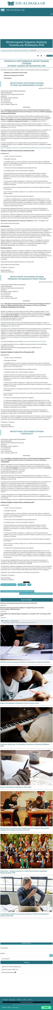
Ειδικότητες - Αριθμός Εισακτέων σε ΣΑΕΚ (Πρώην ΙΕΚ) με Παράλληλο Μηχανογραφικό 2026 (23, 872)
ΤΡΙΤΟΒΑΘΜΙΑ (22, 584)
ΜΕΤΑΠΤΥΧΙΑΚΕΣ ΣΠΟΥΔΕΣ (21, 50)
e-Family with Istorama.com (26, 1002)
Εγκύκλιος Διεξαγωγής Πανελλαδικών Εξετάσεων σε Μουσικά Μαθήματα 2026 (25, 745)
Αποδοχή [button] (46, 1007)
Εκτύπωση (49, 56)
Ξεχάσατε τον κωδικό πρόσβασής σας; (11, 966)
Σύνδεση (26, 962)
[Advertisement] (26, 26)
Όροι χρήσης (12, 999)
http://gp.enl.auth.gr (14, 326)
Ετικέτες (25, 999)
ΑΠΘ (29, 584)
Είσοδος (30, 999)
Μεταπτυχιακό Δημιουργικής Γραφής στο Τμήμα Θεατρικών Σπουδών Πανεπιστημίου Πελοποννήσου (22, 608)
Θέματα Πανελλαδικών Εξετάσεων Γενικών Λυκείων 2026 (19, 703)
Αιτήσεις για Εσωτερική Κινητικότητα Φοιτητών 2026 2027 (18, 603)
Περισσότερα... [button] (15, 1007)
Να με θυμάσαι (6, 959)
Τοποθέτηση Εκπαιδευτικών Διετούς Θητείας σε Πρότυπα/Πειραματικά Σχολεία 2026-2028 (24, 915)
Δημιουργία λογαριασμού (9, 972)
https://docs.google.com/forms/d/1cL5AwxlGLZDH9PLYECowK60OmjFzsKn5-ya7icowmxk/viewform (26, 148)
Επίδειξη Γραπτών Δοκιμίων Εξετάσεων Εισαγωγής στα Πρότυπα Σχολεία (25, 662)
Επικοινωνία (5, 999)
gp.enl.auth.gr (12, 127)
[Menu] (51, 14)
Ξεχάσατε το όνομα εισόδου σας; (10, 969)
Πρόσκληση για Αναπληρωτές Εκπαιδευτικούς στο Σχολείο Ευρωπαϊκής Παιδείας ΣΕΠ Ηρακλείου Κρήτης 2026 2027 (24, 829)
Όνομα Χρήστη (4, 948)
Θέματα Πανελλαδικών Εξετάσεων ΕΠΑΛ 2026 (15, 787)
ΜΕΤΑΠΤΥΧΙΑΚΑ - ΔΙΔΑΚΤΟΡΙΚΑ (8, 584)
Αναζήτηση (19, 999)
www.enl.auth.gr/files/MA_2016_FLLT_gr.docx (34, 341)
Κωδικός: (2, 953)
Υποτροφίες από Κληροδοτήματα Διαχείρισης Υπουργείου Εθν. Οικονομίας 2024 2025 (25, 614)
